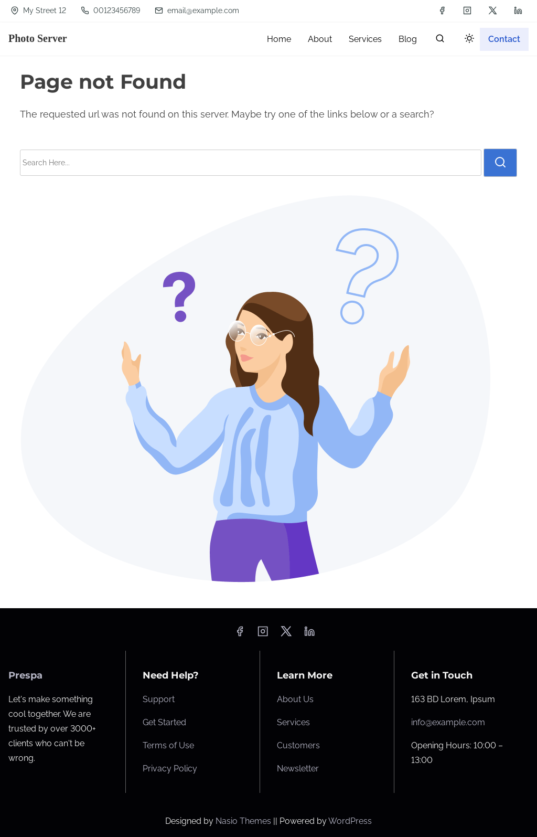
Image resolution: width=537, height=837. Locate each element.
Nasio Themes (244, 821)
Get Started (164, 722)
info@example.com (448, 722)
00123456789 (110, 10)
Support (159, 699)
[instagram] (467, 10)
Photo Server (37, 38)
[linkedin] (518, 10)
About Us (295, 699)
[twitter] (492, 10)
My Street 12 (38, 10)
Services (293, 722)
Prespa (25, 675)
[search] (440, 41)
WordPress (350, 821)
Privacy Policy (170, 769)
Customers (298, 745)
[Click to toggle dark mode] (467, 40)
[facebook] (442, 10)
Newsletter (298, 769)
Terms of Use (168, 745)
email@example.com (197, 10)
